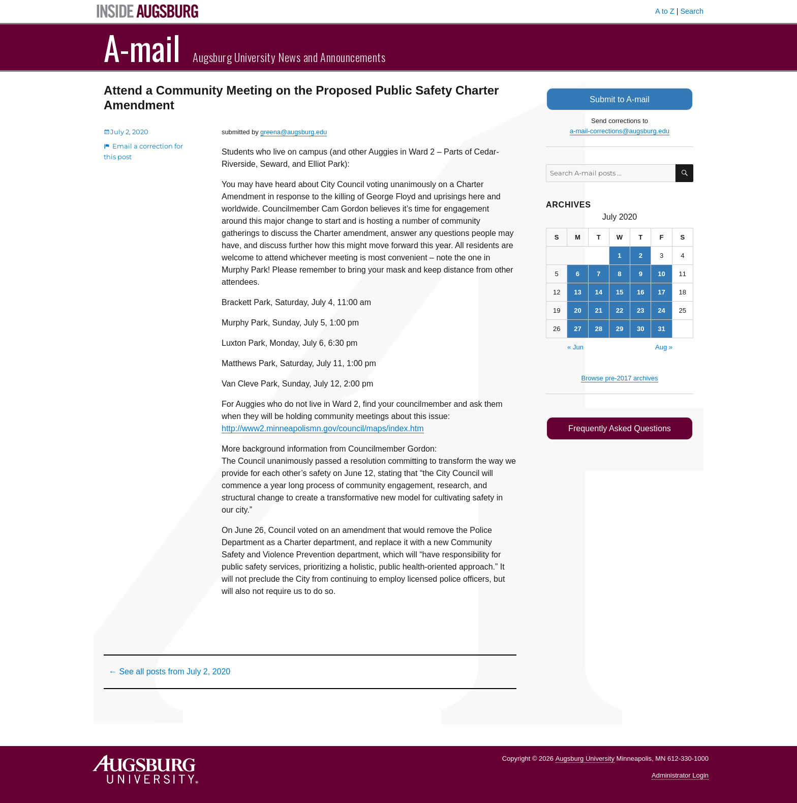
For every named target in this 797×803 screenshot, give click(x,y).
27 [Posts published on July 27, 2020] (577, 328)
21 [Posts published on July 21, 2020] (598, 310)
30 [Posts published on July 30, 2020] (640, 328)
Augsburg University (585, 758)
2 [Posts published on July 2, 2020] (640, 255)
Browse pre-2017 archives (619, 377)
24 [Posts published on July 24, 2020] (661, 310)
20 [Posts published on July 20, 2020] (577, 310)
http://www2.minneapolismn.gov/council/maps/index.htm (323, 428)
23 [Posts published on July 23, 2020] (640, 310)
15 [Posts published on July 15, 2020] (619, 291)
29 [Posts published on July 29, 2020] (619, 328)
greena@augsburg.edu (293, 132)
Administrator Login (680, 775)
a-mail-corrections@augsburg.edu (619, 130)
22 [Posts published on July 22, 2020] (619, 310)
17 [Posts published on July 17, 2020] (661, 291)
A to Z (665, 11)
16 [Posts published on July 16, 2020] (640, 291)
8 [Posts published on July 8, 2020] (619, 273)
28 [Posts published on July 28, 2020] (598, 328)
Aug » (663, 346)
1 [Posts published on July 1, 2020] (619, 255)
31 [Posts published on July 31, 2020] (661, 328)
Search (691, 11)
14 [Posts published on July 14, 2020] (598, 291)
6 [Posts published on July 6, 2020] (577, 273)
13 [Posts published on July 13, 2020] (577, 291)
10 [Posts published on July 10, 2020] (661, 273)
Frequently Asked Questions (619, 428)
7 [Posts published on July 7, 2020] (598, 273)
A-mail (142, 47)
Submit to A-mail (620, 99)
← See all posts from (169, 671)
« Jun (575, 346)
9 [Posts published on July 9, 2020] (640, 273)
